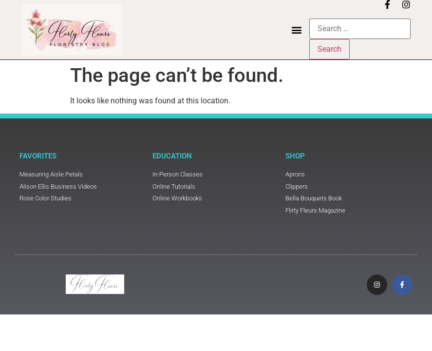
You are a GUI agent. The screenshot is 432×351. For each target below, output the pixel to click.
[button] (296, 30)
